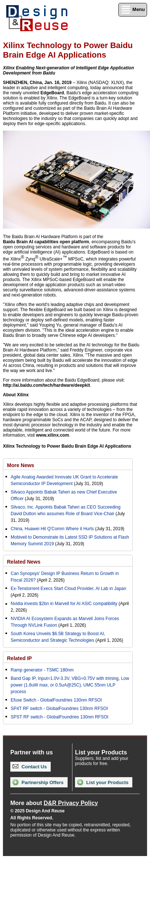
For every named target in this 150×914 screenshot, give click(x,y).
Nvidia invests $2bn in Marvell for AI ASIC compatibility (64, 603)
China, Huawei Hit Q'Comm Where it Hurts (53, 528)
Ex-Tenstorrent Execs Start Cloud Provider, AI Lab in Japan (68, 588)
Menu (133, 9)
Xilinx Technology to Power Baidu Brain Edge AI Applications (67, 446)
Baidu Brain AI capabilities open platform (46, 241)
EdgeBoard (52, 92)
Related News (23, 562)
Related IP (19, 658)
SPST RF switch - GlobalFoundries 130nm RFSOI (59, 717)
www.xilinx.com (52, 435)
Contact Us (29, 766)
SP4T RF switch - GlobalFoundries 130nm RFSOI (59, 708)
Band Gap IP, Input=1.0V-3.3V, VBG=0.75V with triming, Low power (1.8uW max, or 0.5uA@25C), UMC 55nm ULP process (70, 685)
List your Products (102, 782)
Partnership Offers (38, 782)
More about (54, 803)
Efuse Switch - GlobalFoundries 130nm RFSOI (56, 700)
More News (20, 465)
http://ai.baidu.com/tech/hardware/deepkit (46, 385)
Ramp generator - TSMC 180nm (42, 670)
